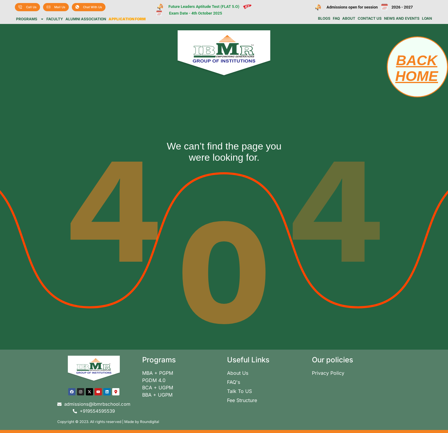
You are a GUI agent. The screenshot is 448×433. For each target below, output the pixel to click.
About (348, 18)
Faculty (54, 19)
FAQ (336, 18)
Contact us (370, 18)
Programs (30, 19)
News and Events (402, 18)
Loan (427, 18)
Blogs (324, 18)
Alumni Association (85, 19)
